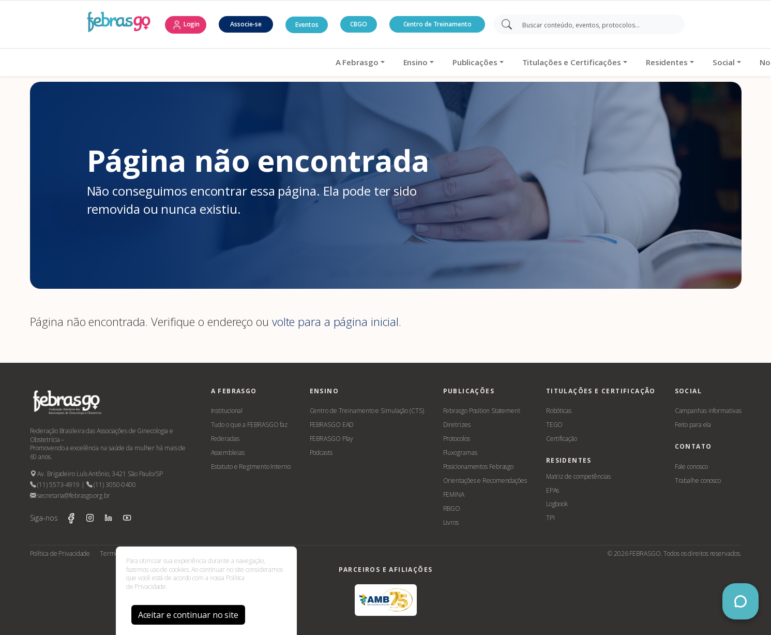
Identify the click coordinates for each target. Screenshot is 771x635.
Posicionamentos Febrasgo (478, 466)
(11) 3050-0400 (111, 484)
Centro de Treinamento (437, 24)
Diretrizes (457, 424)
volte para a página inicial (335, 321)
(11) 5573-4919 (55, 484)
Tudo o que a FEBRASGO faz (249, 424)
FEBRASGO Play (332, 438)
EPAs (553, 490)
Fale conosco (691, 466)
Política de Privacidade (60, 553)
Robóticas (558, 410)
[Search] (596, 24)
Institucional (227, 410)
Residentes (489, 62)
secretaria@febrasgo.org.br (70, 495)
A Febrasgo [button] (179, 62)
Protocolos (456, 438)
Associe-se (246, 24)
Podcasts (321, 452)
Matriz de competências (578, 476)
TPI (550, 517)
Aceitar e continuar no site (188, 615)
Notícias (597, 62)
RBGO (452, 508)
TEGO (554, 424)
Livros (451, 522)
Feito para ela (693, 424)
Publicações (297, 62)
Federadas (225, 438)
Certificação (561, 438)
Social (546, 62)
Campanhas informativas (708, 410)
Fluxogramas (460, 452)
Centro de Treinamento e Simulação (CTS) (367, 410)
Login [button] (186, 25)
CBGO (358, 24)
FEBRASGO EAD (332, 424)
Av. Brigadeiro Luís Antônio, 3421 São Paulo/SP (96, 473)
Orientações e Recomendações (485, 480)
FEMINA (453, 494)
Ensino (237, 62)
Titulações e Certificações (393, 62)
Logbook (557, 503)
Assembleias (228, 452)
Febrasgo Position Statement (481, 410)
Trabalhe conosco (698, 480)
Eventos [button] (306, 24)
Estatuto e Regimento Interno (251, 466)
